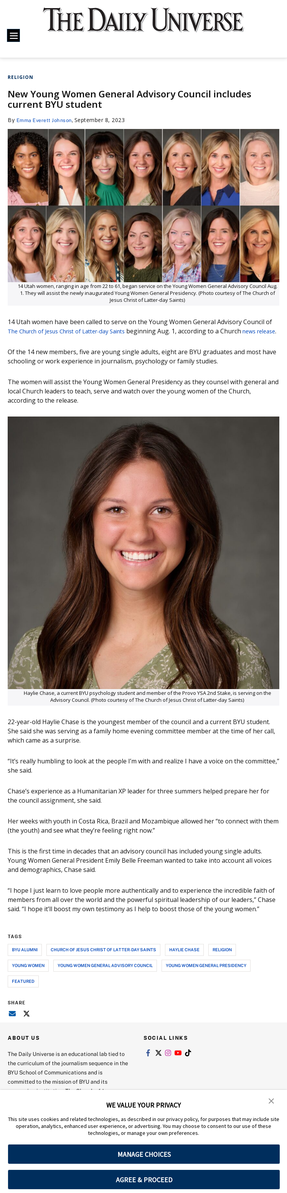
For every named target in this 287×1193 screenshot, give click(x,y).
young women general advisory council (105, 974)
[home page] (143, 25)
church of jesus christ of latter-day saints (103, 958)
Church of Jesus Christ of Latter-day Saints (82, 331)
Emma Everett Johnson (46, 120)
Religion (20, 77)
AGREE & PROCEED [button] (144, 1179)
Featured (23, 990)
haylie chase (184, 958)
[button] (271, 1101)
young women (28, 974)
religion (222, 958)
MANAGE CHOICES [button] (144, 1154)
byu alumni (25, 958)
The (13, 331)
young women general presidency (206, 974)
